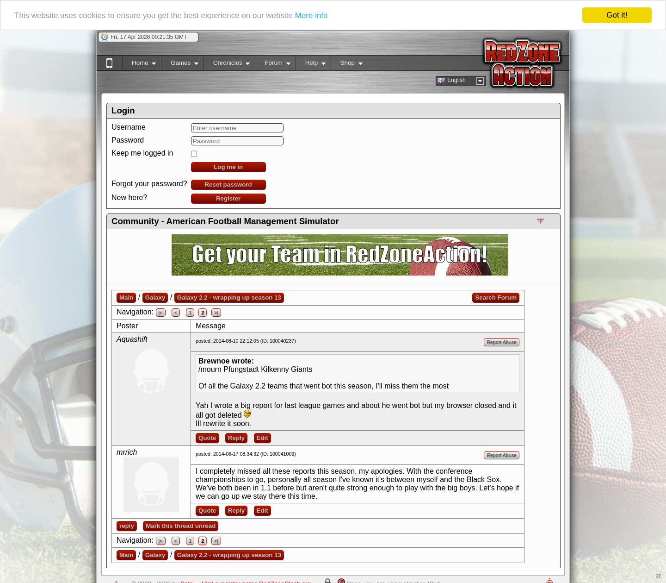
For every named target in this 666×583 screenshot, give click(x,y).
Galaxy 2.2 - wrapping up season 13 (229, 297)
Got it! (616, 15)
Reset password (228, 184)
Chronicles (227, 64)
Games (179, 64)
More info (311, 15)
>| (216, 312)
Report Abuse (502, 342)
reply (126, 525)
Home (139, 64)
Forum (272, 64)
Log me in (228, 166)
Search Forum (496, 297)
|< (161, 312)
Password (127, 140)
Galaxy (155, 297)
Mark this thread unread (181, 525)
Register (228, 198)
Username (128, 127)
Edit (262, 437)
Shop (347, 64)
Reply (236, 437)
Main (126, 297)
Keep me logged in (142, 153)
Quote (207, 437)
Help (311, 64)
